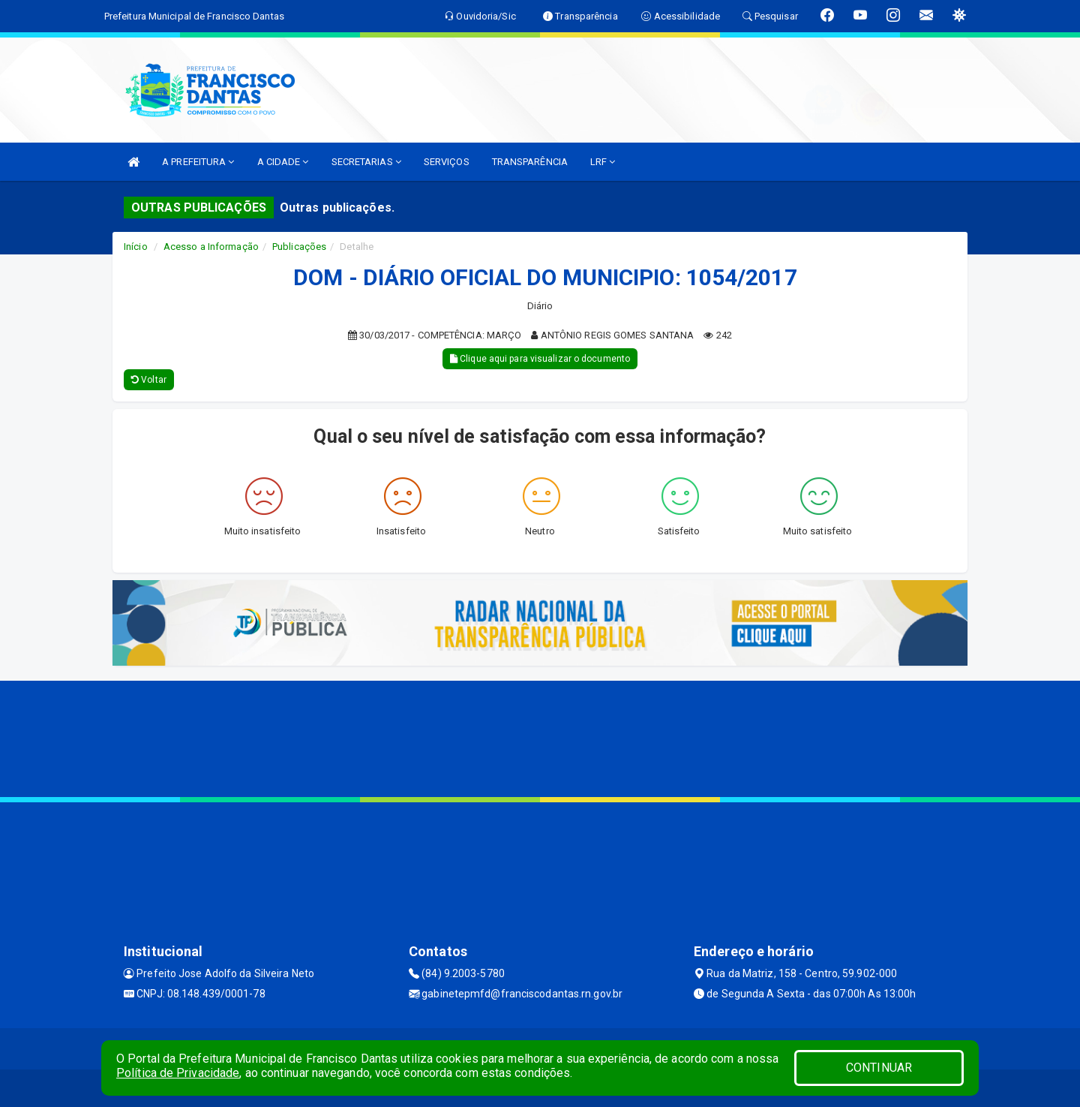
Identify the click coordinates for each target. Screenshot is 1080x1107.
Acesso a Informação (211, 246)
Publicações (299, 246)
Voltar (148, 380)
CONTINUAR (879, 1067)
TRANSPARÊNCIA (530, 161)
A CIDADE (283, 161)
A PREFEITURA (198, 161)
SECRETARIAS (366, 161)
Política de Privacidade (177, 1073)
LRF (603, 161)
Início (136, 246)
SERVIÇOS (447, 161)
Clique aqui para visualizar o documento (540, 358)
